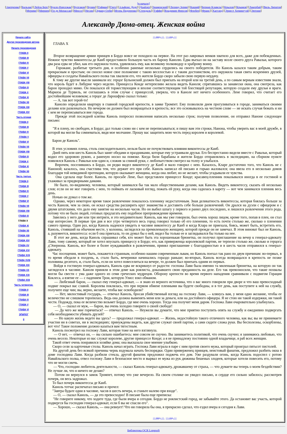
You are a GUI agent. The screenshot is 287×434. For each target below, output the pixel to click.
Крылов (229, 7)
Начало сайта (22, 37)
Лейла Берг (41, 7)
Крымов (242, 7)
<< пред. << (159, 37)
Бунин (92, 7)
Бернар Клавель (211, 7)
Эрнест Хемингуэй (237, 10)
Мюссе (78, 10)
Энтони (256, 10)
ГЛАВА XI (24, 97)
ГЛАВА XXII (23, 280)
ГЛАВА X (23, 92)
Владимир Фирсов (176, 10)
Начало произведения (23, 48)
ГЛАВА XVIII (23, 260)
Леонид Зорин (179, 7)
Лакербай (255, 7)
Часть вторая (23, 117)
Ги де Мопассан (61, 10)
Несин (89, 10)
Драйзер (145, 7)
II (23, 319)
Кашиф (194, 7)
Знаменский (159, 7)
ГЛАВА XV (23, 245)
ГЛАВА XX (23, 270)
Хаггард (218, 10)
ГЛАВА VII (23, 77)
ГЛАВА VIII (23, 82)
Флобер (194, 10)
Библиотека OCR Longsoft (143, 430)
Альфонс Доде (128, 7)
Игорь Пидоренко (126, 10)
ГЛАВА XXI (24, 275)
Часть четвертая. (23, 285)
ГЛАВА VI (24, 73)
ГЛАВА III (24, 58)
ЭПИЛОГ (23, 314)
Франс (206, 10)
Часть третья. (23, 176)
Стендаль (145, 10)
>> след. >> (171, 37)
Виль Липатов (272, 7)
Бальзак (27, 7)
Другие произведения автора (23, 42)
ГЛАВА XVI (24, 250)
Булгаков (79, 7)
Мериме (31, 10)
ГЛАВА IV (24, 63)
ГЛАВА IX (24, 87)
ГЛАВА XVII (23, 255)
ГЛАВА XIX (24, 265)
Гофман (102, 7)
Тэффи (158, 10)
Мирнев (44, 10)
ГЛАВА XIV (24, 112)
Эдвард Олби (104, 10)
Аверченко (12, 7)
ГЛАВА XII (23, 102)
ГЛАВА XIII (23, 107)
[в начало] (143, 3)
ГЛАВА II (23, 53)
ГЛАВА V (23, 68)
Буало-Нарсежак (61, 7)
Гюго (113, 7)
